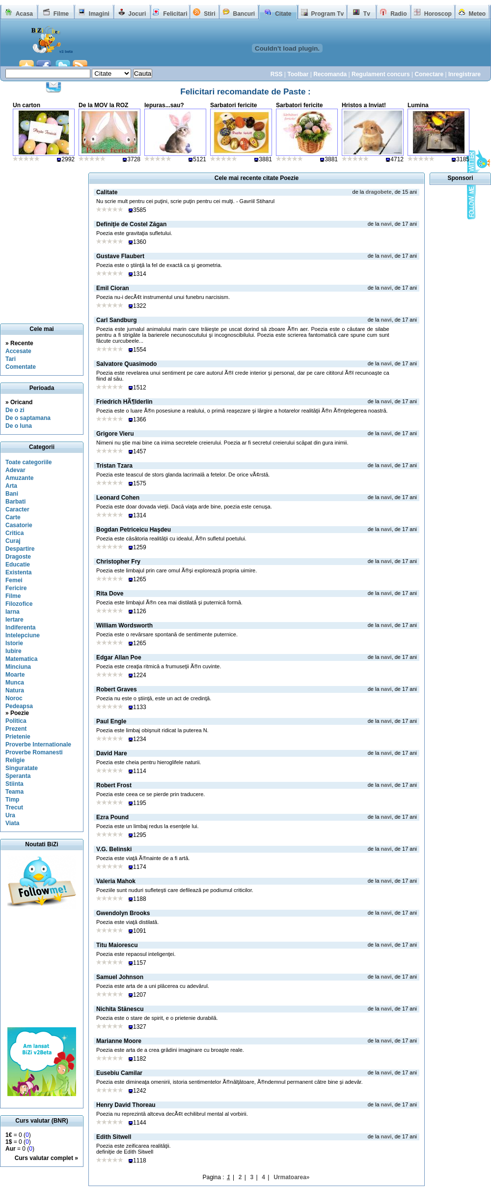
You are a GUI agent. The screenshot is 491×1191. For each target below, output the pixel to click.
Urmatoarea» (291, 1177)
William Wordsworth (124, 625)
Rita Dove (109, 593)
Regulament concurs (381, 74)
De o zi (15, 410)
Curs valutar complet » (46, 1158)
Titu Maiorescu (116, 945)
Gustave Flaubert (120, 256)
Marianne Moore (118, 1041)
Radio (398, 13)
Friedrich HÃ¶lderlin (124, 401)
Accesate (18, 351)
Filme (61, 13)
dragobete (378, 192)
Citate (283, 13)
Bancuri (244, 13)
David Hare (111, 753)
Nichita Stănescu (120, 1009)
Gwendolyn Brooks (123, 913)
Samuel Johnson (119, 977)
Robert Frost (114, 785)
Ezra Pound (112, 817)
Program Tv (327, 13)
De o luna (18, 425)
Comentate (20, 366)
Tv (366, 13)
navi (386, 224)
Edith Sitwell (113, 1136)
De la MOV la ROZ (103, 105)
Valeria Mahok (116, 881)
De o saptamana (28, 418)
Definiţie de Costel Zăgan (131, 224)
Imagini (99, 13)
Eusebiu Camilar (119, 1073)
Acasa (24, 13)
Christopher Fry (118, 561)
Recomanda (330, 74)
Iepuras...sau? (164, 105)
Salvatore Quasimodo (126, 363)
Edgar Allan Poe (118, 657)
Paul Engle (111, 721)
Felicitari (175, 13)
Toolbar (297, 74)
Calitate (106, 192)
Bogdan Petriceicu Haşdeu (133, 529)
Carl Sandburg (116, 320)
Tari (10, 359)
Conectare (428, 74)
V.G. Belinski (114, 849)
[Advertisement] (41, 968)
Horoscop (438, 13)
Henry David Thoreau (126, 1105)
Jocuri (137, 13)
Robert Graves (116, 689)
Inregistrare (464, 74)
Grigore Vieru (115, 433)
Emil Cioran (112, 288)
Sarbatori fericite (233, 105)
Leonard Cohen (117, 497)
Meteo (477, 13)
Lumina (418, 105)
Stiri (209, 13)
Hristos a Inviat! (364, 105)
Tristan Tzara (114, 465)
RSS (277, 74)
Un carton (26, 105)
